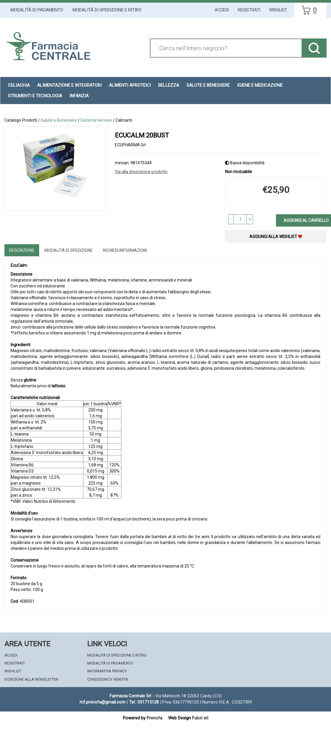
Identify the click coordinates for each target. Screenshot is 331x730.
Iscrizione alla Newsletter (31, 679)
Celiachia (19, 85)
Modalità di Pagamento (36, 10)
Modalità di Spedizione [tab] (68, 250)
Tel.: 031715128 (144, 702)
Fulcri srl (200, 718)
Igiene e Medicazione (260, 85)
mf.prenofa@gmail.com (102, 702)
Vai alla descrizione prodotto (141, 171)
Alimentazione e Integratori (69, 85)
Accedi (222, 10)
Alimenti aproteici (130, 85)
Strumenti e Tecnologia (35, 95)
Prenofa (154, 718)
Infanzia (79, 95)
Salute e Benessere (208, 85)
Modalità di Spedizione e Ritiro (106, 10)
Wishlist (278, 10)
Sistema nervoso (96, 120)
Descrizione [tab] (21, 250)
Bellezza (168, 85)
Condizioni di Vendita (107, 679)
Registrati (249, 10)
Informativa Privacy (107, 671)
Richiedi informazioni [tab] (125, 250)
